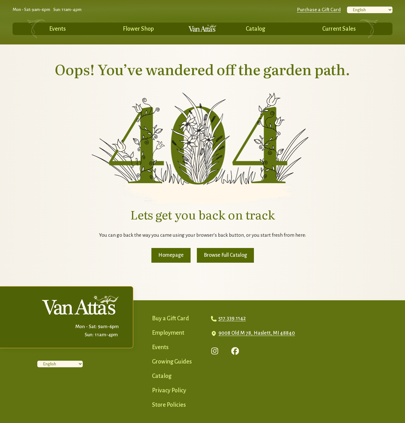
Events (57, 29)
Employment (168, 333)
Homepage (171, 255)
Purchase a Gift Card (319, 9)
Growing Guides (172, 362)
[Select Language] (369, 10)
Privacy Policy (169, 390)
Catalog (255, 29)
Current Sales (339, 29)
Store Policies (169, 405)
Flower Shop (138, 29)
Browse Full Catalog (225, 255)
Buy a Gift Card (170, 318)
